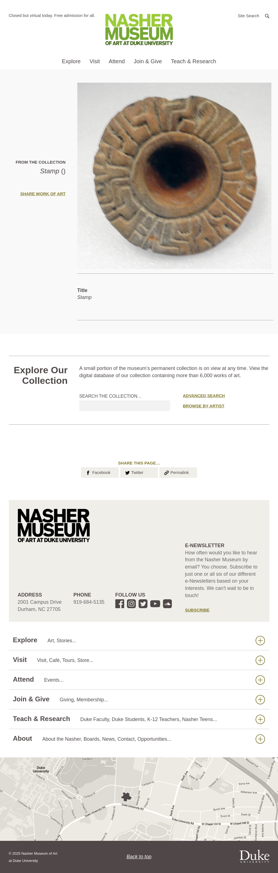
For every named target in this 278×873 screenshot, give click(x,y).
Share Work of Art (43, 193)
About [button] (139, 739)
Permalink (176, 472)
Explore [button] (71, 61)
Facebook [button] (97, 472)
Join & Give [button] (148, 61)
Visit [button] (95, 61)
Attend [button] (117, 61)
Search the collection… (110, 396)
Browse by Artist (204, 405)
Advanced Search (204, 395)
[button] (253, 15)
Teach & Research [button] (193, 61)
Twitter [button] (134, 472)
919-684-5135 (88, 602)
